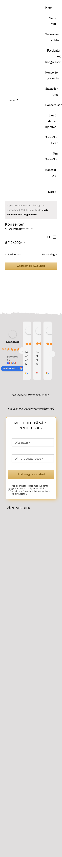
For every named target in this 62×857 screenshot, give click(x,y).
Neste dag (48, 254)
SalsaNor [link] (12, 341)
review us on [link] (12, 368)
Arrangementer (13, 228)
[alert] (31, 210)
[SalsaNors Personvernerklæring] (31, 408)
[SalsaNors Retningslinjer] (31, 394)
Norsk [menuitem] (12, 100)
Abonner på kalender (31, 266)
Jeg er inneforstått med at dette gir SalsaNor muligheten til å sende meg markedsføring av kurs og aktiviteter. (30, 489)
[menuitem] (51, 189)
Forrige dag (14, 254)
